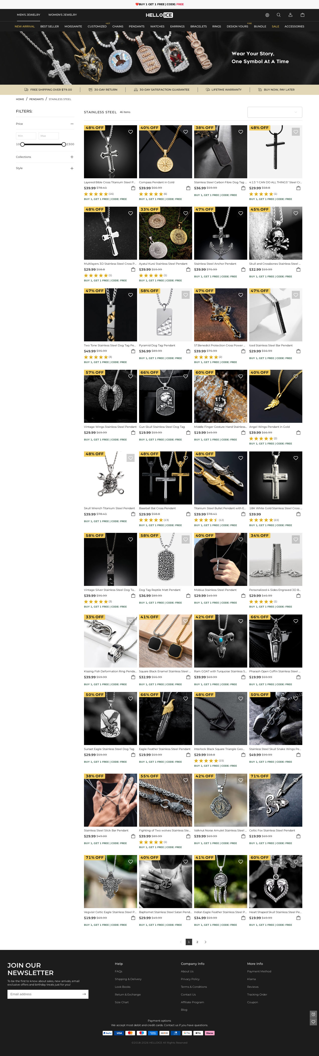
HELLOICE (155, 1042)
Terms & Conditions (194, 987)
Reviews (252, 987)
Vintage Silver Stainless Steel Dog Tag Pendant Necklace (110, 590)
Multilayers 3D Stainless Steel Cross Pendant (110, 263)
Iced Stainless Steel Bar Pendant (271, 345)
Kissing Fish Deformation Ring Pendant (110, 671)
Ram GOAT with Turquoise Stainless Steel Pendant (220, 671)
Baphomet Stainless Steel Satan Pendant (165, 912)
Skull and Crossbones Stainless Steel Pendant (275, 263)
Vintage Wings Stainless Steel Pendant (110, 427)
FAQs (118, 971)
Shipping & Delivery (128, 979)
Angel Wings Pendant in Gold (269, 427)
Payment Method (259, 971)
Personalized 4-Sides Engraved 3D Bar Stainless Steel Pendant (275, 590)
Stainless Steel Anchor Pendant (215, 263)
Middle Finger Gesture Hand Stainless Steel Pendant (220, 427)
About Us (187, 971)
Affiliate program (192, 1002)
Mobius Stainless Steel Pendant (215, 590)
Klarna (251, 979)
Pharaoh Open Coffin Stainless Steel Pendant (275, 671)
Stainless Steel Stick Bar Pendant (106, 830)
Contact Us (188, 994)
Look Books (122, 987)
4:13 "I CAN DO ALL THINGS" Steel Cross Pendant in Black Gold (275, 182)
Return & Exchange (128, 994)
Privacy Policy (190, 979)
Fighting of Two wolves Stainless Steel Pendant (165, 830)
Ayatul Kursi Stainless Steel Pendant (163, 263)
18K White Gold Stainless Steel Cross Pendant (275, 508)
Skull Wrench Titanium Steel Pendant (109, 508)
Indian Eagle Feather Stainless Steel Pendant (220, 912)
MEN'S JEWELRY (28, 14)
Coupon (252, 1002)
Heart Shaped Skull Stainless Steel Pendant (275, 912)
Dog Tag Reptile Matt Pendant (159, 590)
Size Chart (122, 1002)
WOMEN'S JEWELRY (62, 14)
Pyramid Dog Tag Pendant (157, 345)
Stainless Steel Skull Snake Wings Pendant (275, 749)
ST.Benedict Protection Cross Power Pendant (220, 345)
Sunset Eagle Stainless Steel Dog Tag (109, 749)
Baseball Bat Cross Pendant (157, 508)
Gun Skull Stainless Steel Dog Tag (162, 427)
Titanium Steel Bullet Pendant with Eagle (220, 508)
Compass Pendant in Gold (156, 182)
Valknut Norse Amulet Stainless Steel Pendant (220, 830)
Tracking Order (257, 994)
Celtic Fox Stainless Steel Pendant (272, 830)
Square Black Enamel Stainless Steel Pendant (165, 671)
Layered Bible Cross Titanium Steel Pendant (110, 182)
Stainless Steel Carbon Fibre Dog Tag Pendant (220, 182)
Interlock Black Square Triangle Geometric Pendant (220, 749)
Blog (184, 1009)
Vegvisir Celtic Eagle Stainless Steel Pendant (110, 912)
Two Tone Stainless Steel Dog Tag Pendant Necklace (110, 345)
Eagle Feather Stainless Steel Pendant (164, 749)
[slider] (22, 144)
